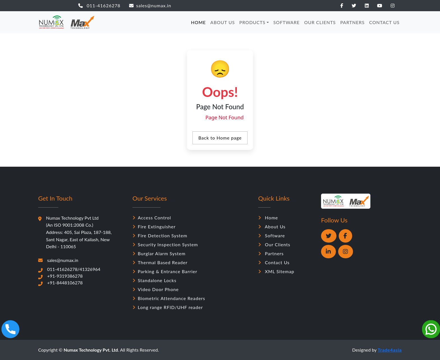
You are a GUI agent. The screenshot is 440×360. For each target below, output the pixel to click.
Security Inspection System (165, 244)
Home (268, 217)
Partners (271, 253)
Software (271, 235)
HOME (198, 22)
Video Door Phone (155, 289)
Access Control (151, 217)
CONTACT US (384, 22)
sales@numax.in (150, 5)
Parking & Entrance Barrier (164, 271)
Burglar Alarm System (158, 253)
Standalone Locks (154, 280)
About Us (271, 226)
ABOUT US (222, 22)
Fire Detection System (159, 235)
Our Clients (274, 244)
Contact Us (274, 262)
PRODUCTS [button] (252, 22)
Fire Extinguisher (154, 226)
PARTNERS (352, 22)
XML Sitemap (276, 271)
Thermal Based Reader (159, 262)
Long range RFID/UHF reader (167, 307)
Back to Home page (220, 137)
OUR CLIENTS (320, 22)
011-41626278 (99, 5)
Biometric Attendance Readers (168, 298)
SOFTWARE (286, 22)
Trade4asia (390, 349)
